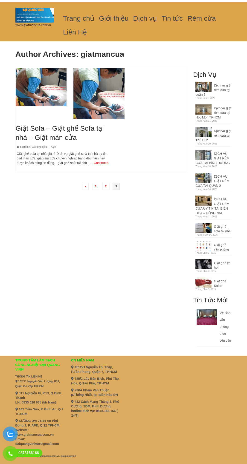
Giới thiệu (113, 18)
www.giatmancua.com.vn (34, 434)
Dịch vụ (145, 18)
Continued (101, 163)
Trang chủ (78, 18)
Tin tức (172, 18)
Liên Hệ (75, 32)
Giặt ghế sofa (39, 146)
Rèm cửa (201, 18)
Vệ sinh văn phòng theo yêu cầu (225, 326)
